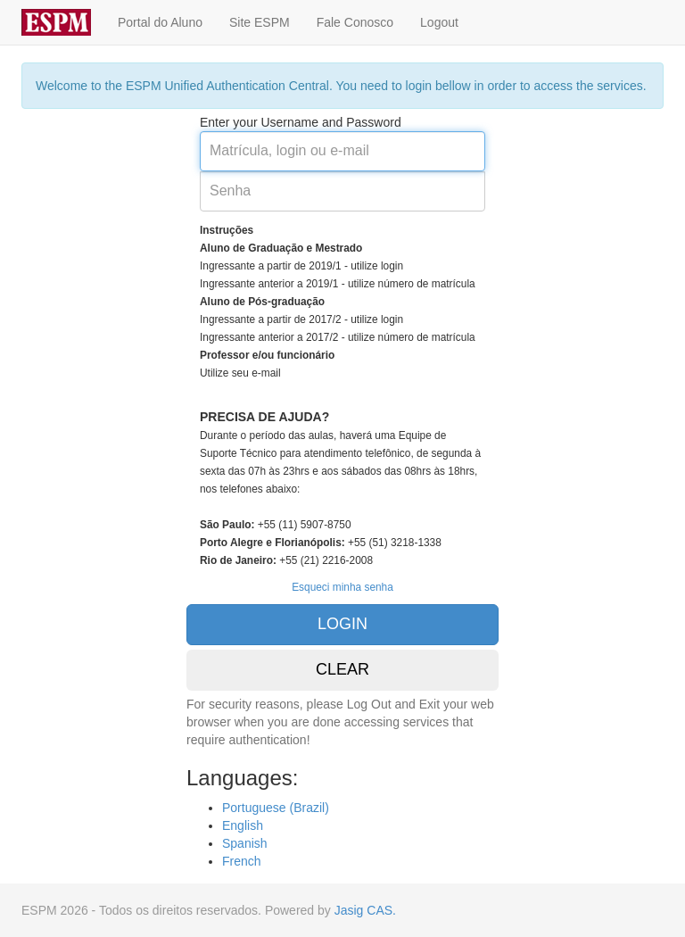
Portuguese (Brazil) (275, 807)
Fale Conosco (355, 22)
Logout (439, 22)
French (241, 861)
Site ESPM (259, 22)
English (242, 825)
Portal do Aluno (160, 22)
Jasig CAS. (365, 910)
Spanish (245, 843)
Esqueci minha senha (342, 587)
